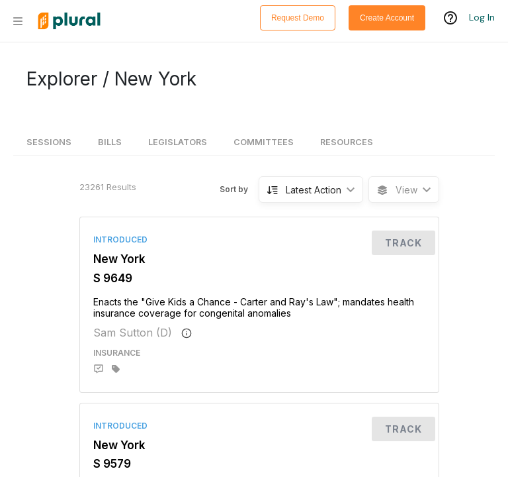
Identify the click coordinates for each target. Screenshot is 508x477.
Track (403, 242)
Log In (482, 18)
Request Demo (297, 18)
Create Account (387, 18)
